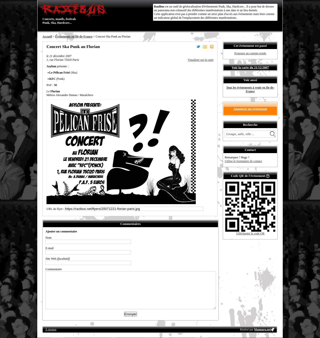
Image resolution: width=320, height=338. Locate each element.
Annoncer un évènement (250, 109)
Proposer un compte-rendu (250, 53)
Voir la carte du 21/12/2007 (250, 67)
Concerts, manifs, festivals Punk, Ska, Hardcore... (74, 14)
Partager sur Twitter (198, 47)
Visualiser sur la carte (201, 60)
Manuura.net (262, 329)
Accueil (47, 36)
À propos (50, 329)
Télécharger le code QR (250, 233)
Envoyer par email (205, 47)
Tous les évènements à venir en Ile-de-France (250, 89)
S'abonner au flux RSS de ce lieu (212, 47)
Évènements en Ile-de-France (73, 36)
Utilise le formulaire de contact (243, 161)
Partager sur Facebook (192, 47)
